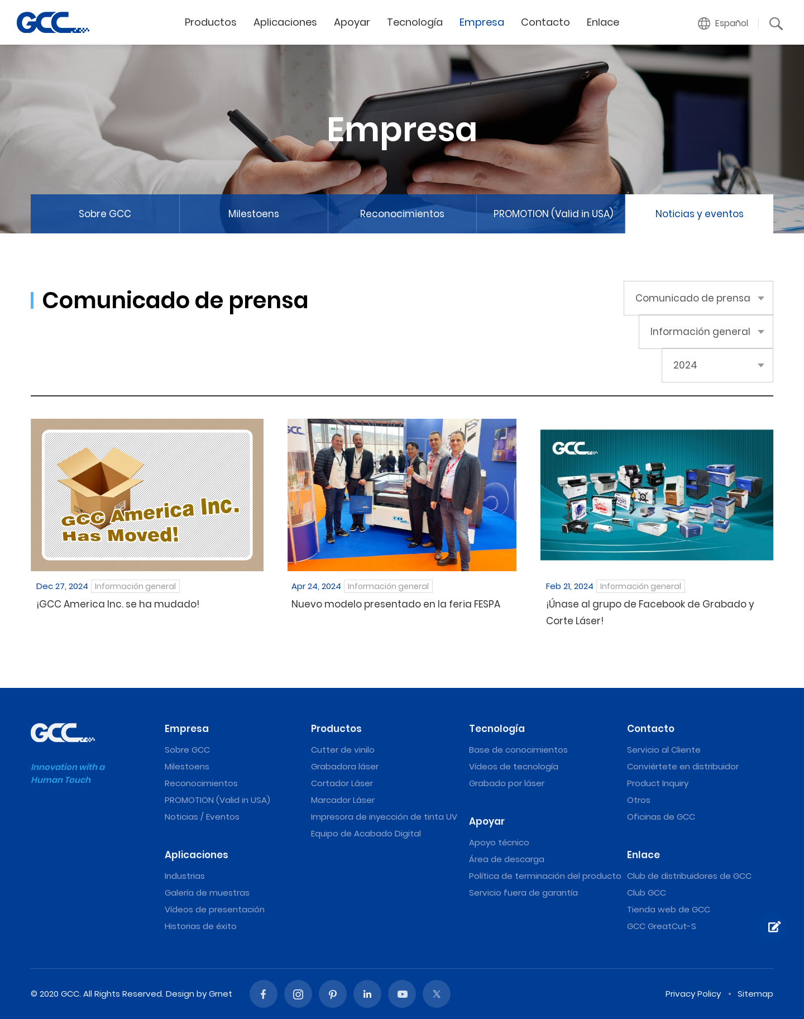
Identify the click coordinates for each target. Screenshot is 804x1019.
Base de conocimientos (518, 749)
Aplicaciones (285, 22)
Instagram (298, 994)
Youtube (402, 994)
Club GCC (646, 892)
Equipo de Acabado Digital (366, 833)
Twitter (437, 994)
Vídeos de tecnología (513, 766)
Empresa (482, 22)
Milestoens (253, 214)
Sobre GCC (105, 214)
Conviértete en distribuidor (683, 766)
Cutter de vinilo (343, 749)
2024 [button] (685, 365)
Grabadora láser (345, 766)
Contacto (545, 22)
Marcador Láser (343, 800)
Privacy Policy (693, 993)
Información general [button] (700, 331)
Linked (367, 994)
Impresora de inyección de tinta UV (384, 816)
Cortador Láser (342, 783)
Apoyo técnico (499, 842)
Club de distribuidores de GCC (689, 876)
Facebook (263, 994)
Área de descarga (506, 859)
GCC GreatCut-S (661, 926)
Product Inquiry (657, 783)
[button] (723, 23)
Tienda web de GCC (668, 909)
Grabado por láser (506, 783)
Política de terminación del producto (545, 876)
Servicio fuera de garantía (523, 892)
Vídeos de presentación (215, 909)
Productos (211, 22)
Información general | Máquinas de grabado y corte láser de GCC (53, 22)
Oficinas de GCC (661, 816)
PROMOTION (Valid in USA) (553, 214)
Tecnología (415, 22)
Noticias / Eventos (202, 816)
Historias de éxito (201, 926)
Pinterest (333, 994)
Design (180, 993)
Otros (638, 800)
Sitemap (755, 993)
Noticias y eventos (699, 214)
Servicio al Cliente (664, 749)
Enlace (603, 22)
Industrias (185, 876)
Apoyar (352, 22)
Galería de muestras (207, 892)
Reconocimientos (402, 214)
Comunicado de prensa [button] (692, 298)
